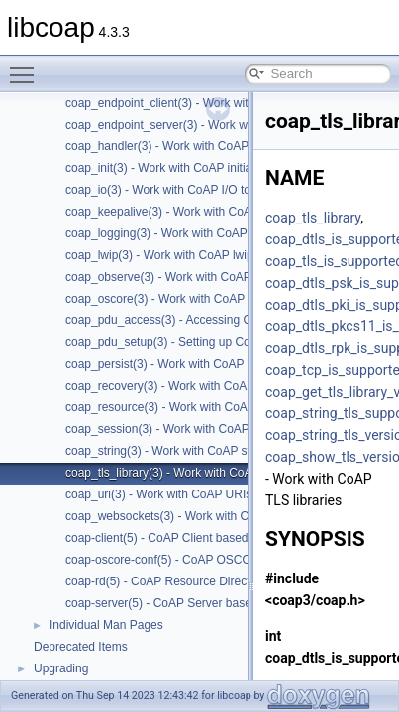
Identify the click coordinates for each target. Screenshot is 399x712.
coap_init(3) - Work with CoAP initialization (177, 168)
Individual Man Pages (106, 625)
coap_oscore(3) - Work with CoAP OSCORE (182, 299)
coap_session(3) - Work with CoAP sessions (182, 429)
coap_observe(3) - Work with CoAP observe (181, 277)
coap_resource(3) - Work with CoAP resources (188, 407)
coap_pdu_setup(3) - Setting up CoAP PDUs (182, 342)
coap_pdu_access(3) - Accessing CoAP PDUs (186, 320)
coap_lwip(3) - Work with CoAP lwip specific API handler (212, 255)
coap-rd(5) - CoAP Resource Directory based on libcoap (212, 581)
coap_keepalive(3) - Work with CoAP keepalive (189, 212)
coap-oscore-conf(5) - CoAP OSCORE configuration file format (230, 560)
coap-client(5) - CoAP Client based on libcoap (185, 538)
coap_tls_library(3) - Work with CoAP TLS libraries (197, 473)
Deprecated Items (81, 647)
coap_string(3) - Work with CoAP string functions (193, 451)
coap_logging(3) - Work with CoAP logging (177, 233)
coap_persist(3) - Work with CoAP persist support (195, 364)
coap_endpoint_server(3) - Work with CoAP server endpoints (225, 125)
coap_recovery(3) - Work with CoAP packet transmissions (216, 386)
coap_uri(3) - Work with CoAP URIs (158, 494)
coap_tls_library (312, 217)
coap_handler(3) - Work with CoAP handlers (181, 146)
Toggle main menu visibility (27, 66)
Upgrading (61, 668)
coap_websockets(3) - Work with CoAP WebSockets (203, 516)
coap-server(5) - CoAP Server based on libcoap (190, 603)
